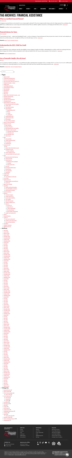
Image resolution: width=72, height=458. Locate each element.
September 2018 (7, 362)
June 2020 (6, 336)
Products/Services (7, 179)
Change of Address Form (10, 202)
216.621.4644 (54, 1)
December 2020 (7, 327)
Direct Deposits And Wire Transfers (12, 104)
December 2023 (7, 272)
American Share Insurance (56, 435)
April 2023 (6, 284)
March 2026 (6, 232)
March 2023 (6, 286)
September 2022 (7, 295)
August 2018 (6, 363)
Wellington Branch (7, 98)
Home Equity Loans (10, 164)
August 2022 (6, 297)
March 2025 (6, 250)
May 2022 (6, 301)
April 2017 (6, 383)
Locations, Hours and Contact (11, 220)
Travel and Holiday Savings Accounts (12, 154)
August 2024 (6, 260)
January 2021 (6, 325)
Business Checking (8, 126)
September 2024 (7, 259)
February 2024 (6, 269)
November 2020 (7, 328)
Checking (28, 8)
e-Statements (9, 114)
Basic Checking (8, 125)
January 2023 (6, 289)
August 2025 (6, 242)
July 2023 (5, 280)
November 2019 (7, 346)
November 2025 (7, 238)
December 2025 (7, 236)
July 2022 (5, 298)
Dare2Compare (43, 8)
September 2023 (7, 277)
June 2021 (6, 318)
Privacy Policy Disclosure (56, 431)
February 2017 (6, 386)
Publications (6, 92)
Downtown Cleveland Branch (9, 79)
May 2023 (6, 283)
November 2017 (7, 374)
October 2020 (6, 330)
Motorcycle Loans (8, 158)
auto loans (7, 397)
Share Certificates (10, 151)
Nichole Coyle (3, 20)
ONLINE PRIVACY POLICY (9, 87)
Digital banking (22, 435)
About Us (7, 203)
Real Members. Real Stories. (12, 211)
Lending (6, 400)
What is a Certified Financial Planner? (12, 19)
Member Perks (7, 66)
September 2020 (7, 331)
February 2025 (6, 251)
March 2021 (6, 322)
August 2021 (6, 315)
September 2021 (7, 313)
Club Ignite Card (10, 132)
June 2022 (6, 300)
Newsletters (6, 223)
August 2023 (6, 278)
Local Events (6, 408)
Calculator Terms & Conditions (57, 437)
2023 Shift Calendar (9, 200)
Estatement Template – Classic (9, 83)
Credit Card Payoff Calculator (11, 187)
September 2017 (7, 377)
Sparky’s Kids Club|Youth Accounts (12, 148)
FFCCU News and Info (8, 393)
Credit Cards (6, 175)
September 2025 (7, 241)
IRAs (6, 146)
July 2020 (5, 334)
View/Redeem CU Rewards (10, 176)
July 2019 (5, 351)
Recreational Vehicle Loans (10, 167)
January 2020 (6, 343)
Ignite (6, 40)
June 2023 (6, 281)
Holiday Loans (6, 84)
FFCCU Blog (6, 178)
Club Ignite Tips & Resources (12, 131)
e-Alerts (8, 113)
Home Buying (6, 403)
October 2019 (6, 348)
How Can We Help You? (10, 219)
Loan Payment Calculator (10, 190)
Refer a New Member (8, 184)
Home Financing (8, 160)
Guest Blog (7, 27)
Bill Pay (8, 111)
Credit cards (22, 434)
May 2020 (6, 337)
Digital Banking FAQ (11, 110)
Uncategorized (6, 420)
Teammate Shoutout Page (8, 96)
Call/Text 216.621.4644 (10, 444)
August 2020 (6, 333)
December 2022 (7, 290)
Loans (35, 8)
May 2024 (6, 265)
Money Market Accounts (10, 152)
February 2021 (6, 324)
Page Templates (7, 89)
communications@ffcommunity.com (20, 454)
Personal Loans (8, 143)
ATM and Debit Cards (9, 134)
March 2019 (6, 356)
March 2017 (6, 384)
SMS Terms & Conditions (56, 432)
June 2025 (6, 245)
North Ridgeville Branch (8, 86)
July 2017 (5, 380)
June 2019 (6, 352)
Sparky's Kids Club (8, 415)
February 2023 (6, 287)
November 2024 (7, 256)
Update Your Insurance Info (10, 213)
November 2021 (7, 310)
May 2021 (6, 319)
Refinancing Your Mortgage (12, 161)
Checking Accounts (7, 123)
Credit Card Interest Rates (10, 140)
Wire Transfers (8, 199)
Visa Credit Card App (9, 107)
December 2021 (7, 309)
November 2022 (7, 292)
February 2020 (6, 342)
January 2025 (6, 253)
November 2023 (7, 274)
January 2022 (6, 307)
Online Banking (8, 108)
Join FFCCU (22, 5)
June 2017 (6, 381)
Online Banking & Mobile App (9, 102)
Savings (20, 8)
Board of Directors (7, 390)
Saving (5, 414)
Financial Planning (7, 216)
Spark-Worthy (8, 394)
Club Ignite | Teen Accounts (10, 129)
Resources (61, 8)
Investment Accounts (9, 149)
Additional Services (7, 226)
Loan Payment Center (9, 117)
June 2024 (6, 263)
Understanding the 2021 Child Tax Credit (13, 45)
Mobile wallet (8, 105)
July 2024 (5, 262)
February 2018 (6, 371)
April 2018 (6, 368)
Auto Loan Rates (8, 138)
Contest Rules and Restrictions (9, 78)
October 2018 (6, 360)
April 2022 (6, 303)
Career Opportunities (11, 208)
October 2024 (6, 257)
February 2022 (6, 306)
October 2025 (6, 239)
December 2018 (7, 359)
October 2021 (6, 312)
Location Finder (64, 1)
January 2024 (6, 271)
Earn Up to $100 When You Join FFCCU (11, 81)
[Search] (7, 71)
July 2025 (5, 244)
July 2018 (5, 365)
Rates (5, 137)
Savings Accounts (7, 145)
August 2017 (6, 378)
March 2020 (6, 340)
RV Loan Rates (8, 141)
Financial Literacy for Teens (8, 32)
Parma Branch (6, 90)
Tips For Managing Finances (15, 27)
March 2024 (6, 268)
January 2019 (6, 357)
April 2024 (6, 266)
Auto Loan (7, 166)
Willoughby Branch (7, 101)
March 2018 (6, 369)
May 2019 (6, 354)
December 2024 (7, 254)
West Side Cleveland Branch (9, 99)
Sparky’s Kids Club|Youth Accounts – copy (12, 95)
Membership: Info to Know (9, 411)
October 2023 (6, 275)
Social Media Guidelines (10, 197)
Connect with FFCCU (9, 196)
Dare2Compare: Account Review (11, 181)
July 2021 (5, 316)
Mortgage (9, 163)
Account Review (23, 437)
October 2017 (6, 375)
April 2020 (6, 339)
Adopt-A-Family (7, 76)
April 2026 (6, 230)
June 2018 (6, 366)
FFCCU (2, 47)
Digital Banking (52, 8)
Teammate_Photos (7, 417)
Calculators (6, 185)
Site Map (37, 437)
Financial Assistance (7, 191)
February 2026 (6, 233)
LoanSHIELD (7, 172)
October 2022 (6, 294)
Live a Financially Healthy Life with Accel (13, 58)
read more (65, 24)
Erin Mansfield (3, 34)
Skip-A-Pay (6, 93)
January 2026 (6, 235)
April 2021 (6, 321)
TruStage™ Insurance (8, 225)
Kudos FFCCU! (10, 207)
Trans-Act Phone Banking (10, 120)
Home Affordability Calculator (11, 188)
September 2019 (7, 349)
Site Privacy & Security (55, 429)
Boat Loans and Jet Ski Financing (11, 157)
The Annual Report (10, 210)
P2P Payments (8, 119)
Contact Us (6, 217)
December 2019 (7, 345)
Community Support (9, 194)
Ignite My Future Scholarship (9, 122)
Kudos (37, 434)
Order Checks (8, 135)
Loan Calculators (8, 170)
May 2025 (6, 247)
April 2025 (6, 248)
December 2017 (7, 372)
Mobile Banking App (9, 116)
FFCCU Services (7, 396)
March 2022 (6, 304)
